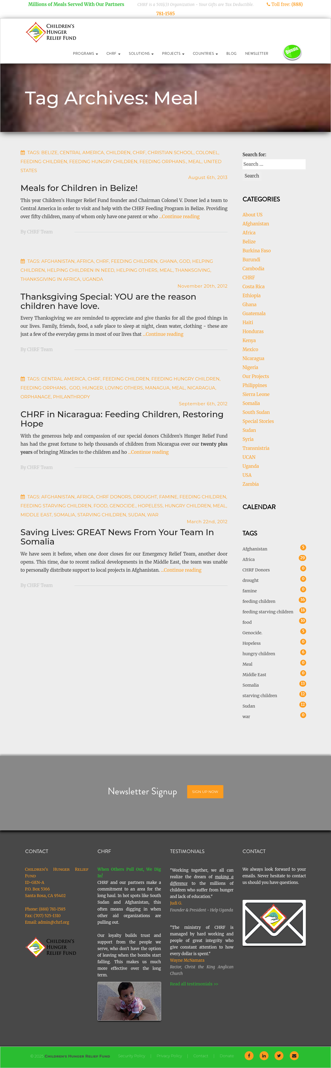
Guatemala (254, 313)
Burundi (251, 260)
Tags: (33, 152)
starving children (101, 515)
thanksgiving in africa (50, 279)
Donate (227, 1055)
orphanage (36, 397)
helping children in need (80, 270)
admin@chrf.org (53, 922)
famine (168, 497)
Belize (49, 152)
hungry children (188, 506)
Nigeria (250, 367)
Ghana (168, 261)
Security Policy (131, 1055)
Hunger (92, 388)
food (101, 506)
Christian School (171, 152)
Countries (205, 53)
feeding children (44, 161)
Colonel (207, 152)
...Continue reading (179, 216)
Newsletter (257, 53)
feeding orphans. (163, 161)
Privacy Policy (169, 1055)
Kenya (249, 340)
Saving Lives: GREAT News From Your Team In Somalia (117, 537)
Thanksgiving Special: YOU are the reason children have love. (108, 301)
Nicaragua (253, 358)
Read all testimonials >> (194, 984)
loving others (124, 388)
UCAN (248, 457)
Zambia (250, 484)
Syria (248, 439)
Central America (82, 152)
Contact (200, 1055)
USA (246, 475)
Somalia (64, 515)
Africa (85, 261)
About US (252, 215)
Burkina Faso (256, 251)
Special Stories (258, 421)
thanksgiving (192, 270)
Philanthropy (71, 397)
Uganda (92, 279)
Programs (85, 53)
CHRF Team (40, 232)
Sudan (136, 515)
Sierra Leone (255, 394)
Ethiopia (251, 295)
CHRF (113, 53)
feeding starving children (56, 506)
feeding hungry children (103, 161)
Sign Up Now (205, 791)
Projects (173, 53)
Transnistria (255, 448)
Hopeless (150, 506)
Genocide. (123, 506)
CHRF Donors (113, 497)
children (118, 152)
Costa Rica (253, 286)
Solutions (141, 53)
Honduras (253, 331)
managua (157, 388)
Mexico (250, 349)
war (152, 515)
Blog (231, 53)
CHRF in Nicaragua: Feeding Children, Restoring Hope (122, 419)
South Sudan (256, 412)
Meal (195, 161)
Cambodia (253, 268)
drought (145, 497)
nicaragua (201, 388)
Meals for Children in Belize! (79, 188)
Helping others (137, 270)
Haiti (247, 322)
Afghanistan (58, 261)
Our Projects (255, 376)
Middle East (36, 515)
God (184, 261)
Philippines (254, 385)
